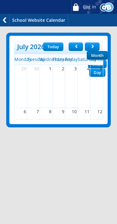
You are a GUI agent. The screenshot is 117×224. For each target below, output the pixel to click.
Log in (83, 7)
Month (97, 55)
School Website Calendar (38, 20)
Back (4, 20)
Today (53, 46)
